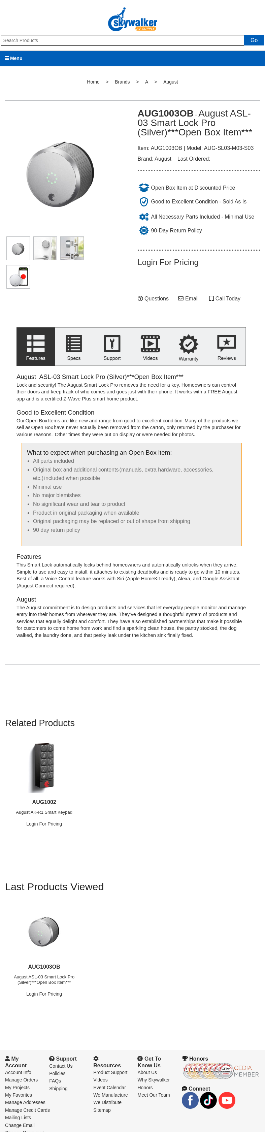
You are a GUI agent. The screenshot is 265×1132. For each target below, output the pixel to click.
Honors (145, 1073)
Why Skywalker (153, 1066)
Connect (196, 1075)
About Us (147, 1058)
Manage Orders (21, 1066)
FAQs (55, 1067)
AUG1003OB (44, 953)
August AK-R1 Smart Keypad (44, 798)
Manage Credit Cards (27, 1096)
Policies (57, 1059)
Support (63, 1045)
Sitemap (101, 1096)
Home (93, 82)
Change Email (20, 1111)
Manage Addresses (25, 1089)
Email (188, 298)
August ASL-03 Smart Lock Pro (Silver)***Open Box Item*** (44, 966)
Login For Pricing (168, 262)
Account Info (18, 1058)
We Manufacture (110, 1081)
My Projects (17, 1073)
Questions (153, 298)
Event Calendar (109, 1073)
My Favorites (18, 1081)
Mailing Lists (18, 1104)
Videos (100, 1066)
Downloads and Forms (28, 1126)
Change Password (24, 1119)
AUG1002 (44, 788)
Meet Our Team (153, 1081)
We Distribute (107, 1089)
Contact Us (60, 1052)
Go (254, 40)
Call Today (227, 298)
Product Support (110, 1058)
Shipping (58, 1074)
